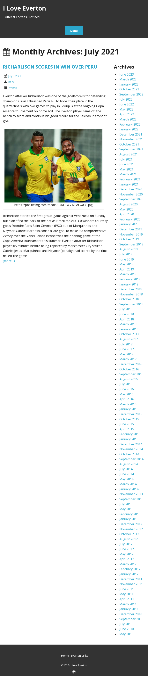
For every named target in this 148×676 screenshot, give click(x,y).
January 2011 (128, 609)
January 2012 (128, 574)
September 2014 (131, 459)
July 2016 (125, 384)
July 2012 (125, 544)
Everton (12, 88)
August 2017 (128, 339)
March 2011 (128, 604)
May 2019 (126, 264)
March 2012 (128, 564)
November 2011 (131, 584)
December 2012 (130, 524)
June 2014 (126, 474)
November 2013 (131, 494)
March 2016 (128, 404)
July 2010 (125, 624)
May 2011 (126, 594)
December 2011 (130, 579)
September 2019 (131, 244)
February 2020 (129, 219)
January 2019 (128, 284)
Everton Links (79, 655)
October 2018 (129, 299)
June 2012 (126, 549)
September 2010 (131, 619)
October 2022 (129, 89)
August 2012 (128, 539)
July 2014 (125, 469)
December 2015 (130, 414)
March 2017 (128, 359)
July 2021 (125, 159)
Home (65, 655)
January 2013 (128, 519)
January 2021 (128, 184)
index (11, 82)
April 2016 (126, 399)
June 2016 (126, 389)
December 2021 (130, 134)
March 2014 (128, 484)
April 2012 (126, 559)
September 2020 (131, 199)
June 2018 (126, 314)
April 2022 (126, 114)
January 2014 (128, 489)
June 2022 (126, 104)
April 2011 (126, 599)
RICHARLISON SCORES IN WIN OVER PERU (50, 66)
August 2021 (128, 154)
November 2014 (131, 449)
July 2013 (125, 504)
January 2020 (128, 224)
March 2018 (128, 324)
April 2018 (126, 319)
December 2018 (130, 289)
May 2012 (126, 554)
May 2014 (126, 479)
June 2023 (126, 74)
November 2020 (131, 194)
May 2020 (126, 209)
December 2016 (130, 364)
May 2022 (126, 109)
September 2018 (131, 304)
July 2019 (125, 254)
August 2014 (128, 464)
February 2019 (129, 279)
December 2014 (130, 444)
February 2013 (129, 514)
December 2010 (130, 614)
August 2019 (128, 249)
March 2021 (128, 174)
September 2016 (131, 374)
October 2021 (129, 144)
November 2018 (131, 294)
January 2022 (128, 129)
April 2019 (126, 269)
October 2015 (129, 419)
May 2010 (126, 634)
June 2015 (126, 424)
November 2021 (131, 139)
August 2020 (128, 204)
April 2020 (126, 214)
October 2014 (129, 454)
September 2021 (131, 149)
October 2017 (129, 334)
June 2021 (126, 164)
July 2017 (125, 344)
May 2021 (126, 169)
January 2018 (128, 329)
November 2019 (131, 234)
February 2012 (129, 569)
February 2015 (129, 434)
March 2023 (128, 79)
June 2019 (126, 259)
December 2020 (130, 189)
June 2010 (126, 629)
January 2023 (128, 84)
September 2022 (131, 94)
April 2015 (126, 429)
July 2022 (125, 99)
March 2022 (128, 119)
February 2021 (129, 179)
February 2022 (129, 124)
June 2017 (126, 349)
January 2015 (128, 439)
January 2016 (128, 409)
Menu (74, 30)
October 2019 (129, 239)
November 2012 (131, 529)
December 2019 (130, 229)
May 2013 (126, 509)
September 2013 (131, 499)
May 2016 (126, 394)
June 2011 (126, 589)
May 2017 (126, 354)
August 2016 (128, 379)
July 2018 (125, 309)
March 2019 (128, 274)
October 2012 (129, 534)
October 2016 (129, 369)
